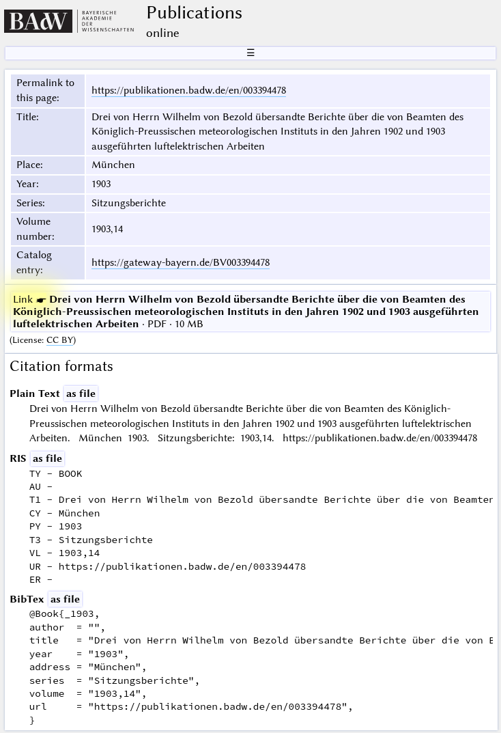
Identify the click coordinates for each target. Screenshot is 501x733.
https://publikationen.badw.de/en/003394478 (188, 90)
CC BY (59, 340)
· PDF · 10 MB (246, 312)
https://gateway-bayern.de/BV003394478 (180, 262)
